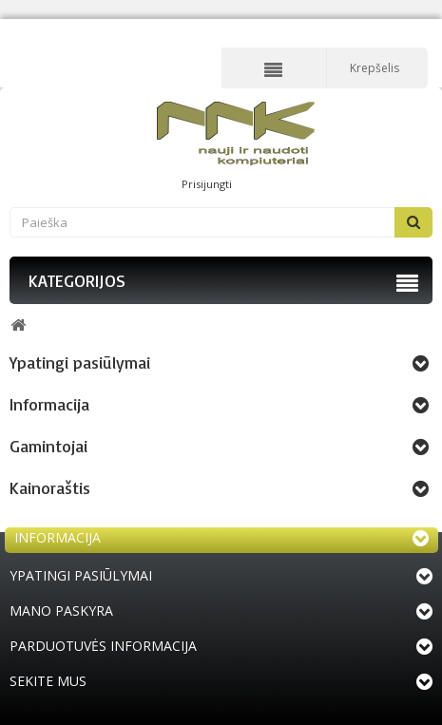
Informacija (49, 403)
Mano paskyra (61, 610)
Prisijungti (207, 184)
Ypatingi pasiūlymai (80, 362)
